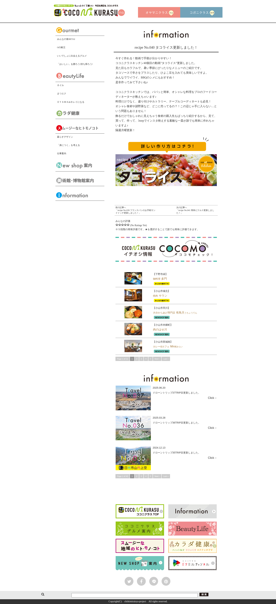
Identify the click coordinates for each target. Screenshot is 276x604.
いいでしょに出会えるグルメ (72, 55)
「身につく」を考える (68, 145)
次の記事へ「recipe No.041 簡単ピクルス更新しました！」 (195, 210)
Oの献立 (61, 47)
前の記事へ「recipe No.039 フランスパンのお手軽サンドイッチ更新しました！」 (135, 210)
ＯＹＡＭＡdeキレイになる (70, 102)
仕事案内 (61, 153)
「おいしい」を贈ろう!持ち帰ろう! (75, 64)
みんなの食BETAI (66, 39)
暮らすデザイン (65, 137)
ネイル (60, 85)
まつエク (61, 93)
